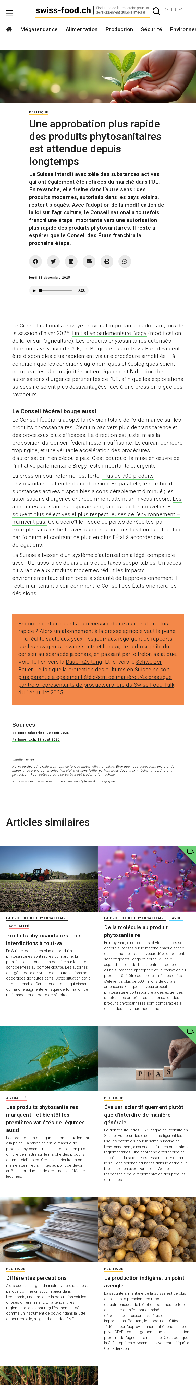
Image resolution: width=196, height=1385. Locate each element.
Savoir (176, 918)
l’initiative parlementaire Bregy (109, 333)
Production (119, 29)
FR (173, 9)
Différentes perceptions (36, 1278)
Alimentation (82, 29)
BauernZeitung (84, 662)
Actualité (19, 926)
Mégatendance (39, 29)
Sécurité (151, 29)
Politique (38, 112)
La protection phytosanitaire (37, 918)
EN (181, 9)
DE (166, 9)
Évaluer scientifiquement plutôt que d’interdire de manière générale (143, 1115)
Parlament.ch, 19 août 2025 (36, 739)
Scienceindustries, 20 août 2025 (40, 733)
